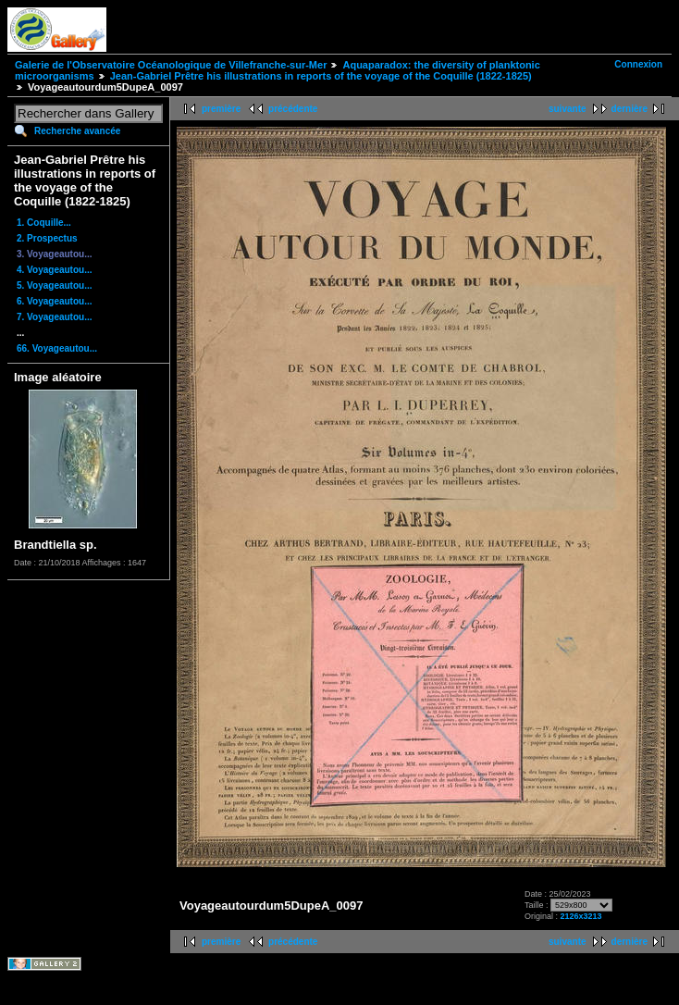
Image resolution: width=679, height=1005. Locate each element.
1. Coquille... (44, 222)
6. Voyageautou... (55, 301)
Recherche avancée (77, 131)
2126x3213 (581, 916)
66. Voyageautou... (57, 348)
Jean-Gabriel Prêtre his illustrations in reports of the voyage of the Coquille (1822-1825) (321, 75)
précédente (292, 109)
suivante (567, 109)
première (221, 109)
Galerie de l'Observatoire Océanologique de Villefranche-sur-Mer (171, 64)
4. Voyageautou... (55, 270)
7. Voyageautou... (55, 317)
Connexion (638, 64)
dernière (629, 109)
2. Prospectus (47, 238)
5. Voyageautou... (55, 285)
